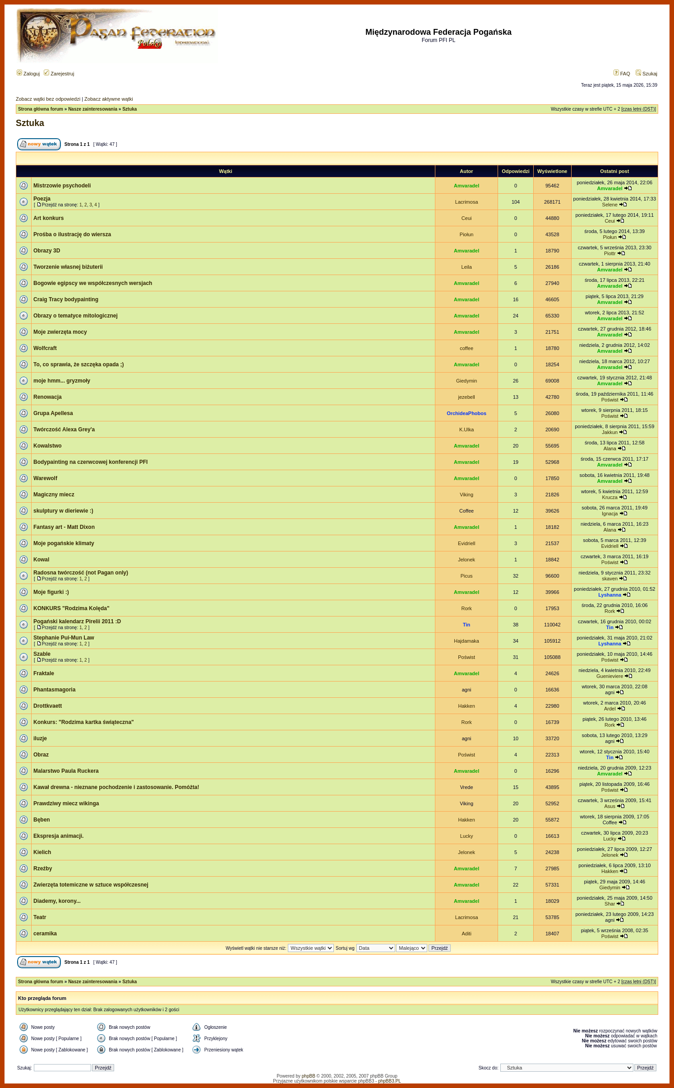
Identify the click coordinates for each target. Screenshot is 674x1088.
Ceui (467, 218)
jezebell (466, 397)
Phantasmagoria (54, 689)
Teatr (39, 917)
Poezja (42, 199)
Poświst (610, 399)
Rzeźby (42, 868)
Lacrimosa (466, 202)
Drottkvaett (47, 706)
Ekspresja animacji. (58, 836)
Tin (466, 624)
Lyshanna (609, 595)
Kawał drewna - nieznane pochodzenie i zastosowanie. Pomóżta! (116, 787)
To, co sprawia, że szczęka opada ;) (78, 364)
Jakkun (610, 432)
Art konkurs (48, 218)
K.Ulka (466, 429)
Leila (467, 267)
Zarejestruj (59, 73)
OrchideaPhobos (466, 413)
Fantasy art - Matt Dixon (64, 527)
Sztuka (129, 109)
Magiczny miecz (53, 494)
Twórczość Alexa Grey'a (64, 429)
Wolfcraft (45, 348)
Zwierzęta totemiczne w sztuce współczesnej (90, 885)
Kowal (41, 559)
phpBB (308, 1076)
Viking (466, 494)
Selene (610, 204)
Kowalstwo (47, 446)
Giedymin (466, 380)
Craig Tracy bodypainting (65, 299)
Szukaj (646, 73)
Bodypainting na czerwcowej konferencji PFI (90, 462)
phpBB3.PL (389, 1081)
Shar (610, 903)
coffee (466, 348)
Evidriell (466, 543)
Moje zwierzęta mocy (60, 332)
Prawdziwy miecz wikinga (66, 803)
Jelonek (466, 559)
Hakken (466, 706)
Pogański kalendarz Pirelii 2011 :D (77, 621)
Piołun (467, 234)
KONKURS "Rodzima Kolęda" (71, 608)
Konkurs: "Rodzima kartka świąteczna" (83, 722)
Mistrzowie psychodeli (62, 185)
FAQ (622, 73)
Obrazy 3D (46, 250)
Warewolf (45, 478)
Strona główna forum (40, 109)
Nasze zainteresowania (92, 109)
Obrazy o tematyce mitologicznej (75, 316)
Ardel (610, 708)
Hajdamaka (466, 641)
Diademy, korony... (57, 901)
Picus (467, 576)
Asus (610, 806)
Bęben (41, 820)
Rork (467, 608)
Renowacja (47, 397)
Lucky (466, 836)
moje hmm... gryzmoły (61, 381)
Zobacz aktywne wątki (108, 99)
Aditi (466, 933)
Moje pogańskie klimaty (63, 543)
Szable (42, 654)
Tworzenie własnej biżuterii (68, 267)
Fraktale (43, 673)
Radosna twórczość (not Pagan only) (80, 573)
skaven (610, 578)
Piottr (610, 253)
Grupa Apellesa (53, 413)
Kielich (42, 852)
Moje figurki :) (51, 592)
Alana (610, 448)
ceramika (45, 933)
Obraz (41, 755)
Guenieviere (609, 676)
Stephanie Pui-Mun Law (63, 638)
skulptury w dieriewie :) (63, 511)
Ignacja (610, 513)
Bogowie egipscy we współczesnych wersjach (92, 283)
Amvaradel (466, 185)
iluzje (40, 738)
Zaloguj (28, 73)
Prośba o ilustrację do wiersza (72, 234)
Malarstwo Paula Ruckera (66, 771)
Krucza (610, 497)
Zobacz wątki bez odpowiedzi (48, 99)
